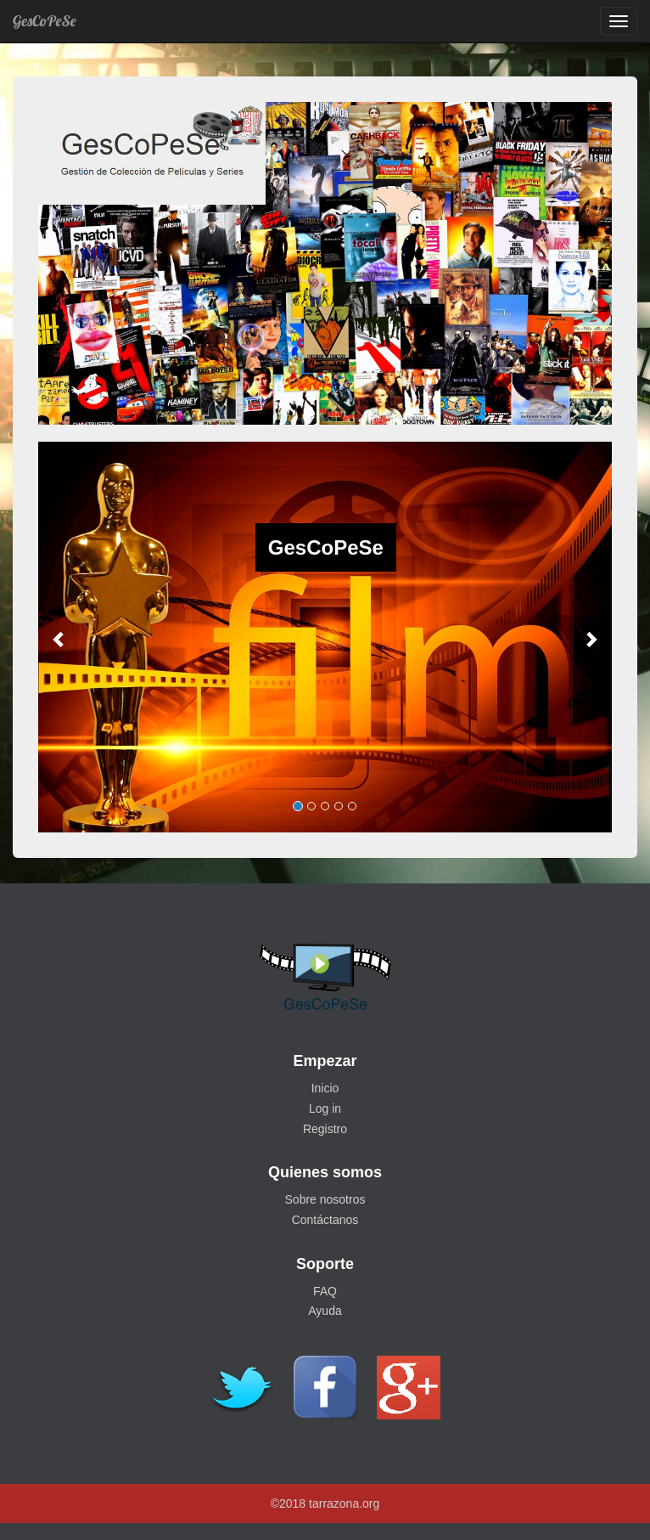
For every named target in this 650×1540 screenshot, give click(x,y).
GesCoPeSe (44, 21)
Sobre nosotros (325, 1199)
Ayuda (324, 1310)
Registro (325, 1129)
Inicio (325, 1088)
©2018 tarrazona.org (325, 1503)
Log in (325, 1108)
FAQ (325, 1291)
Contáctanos (325, 1220)
